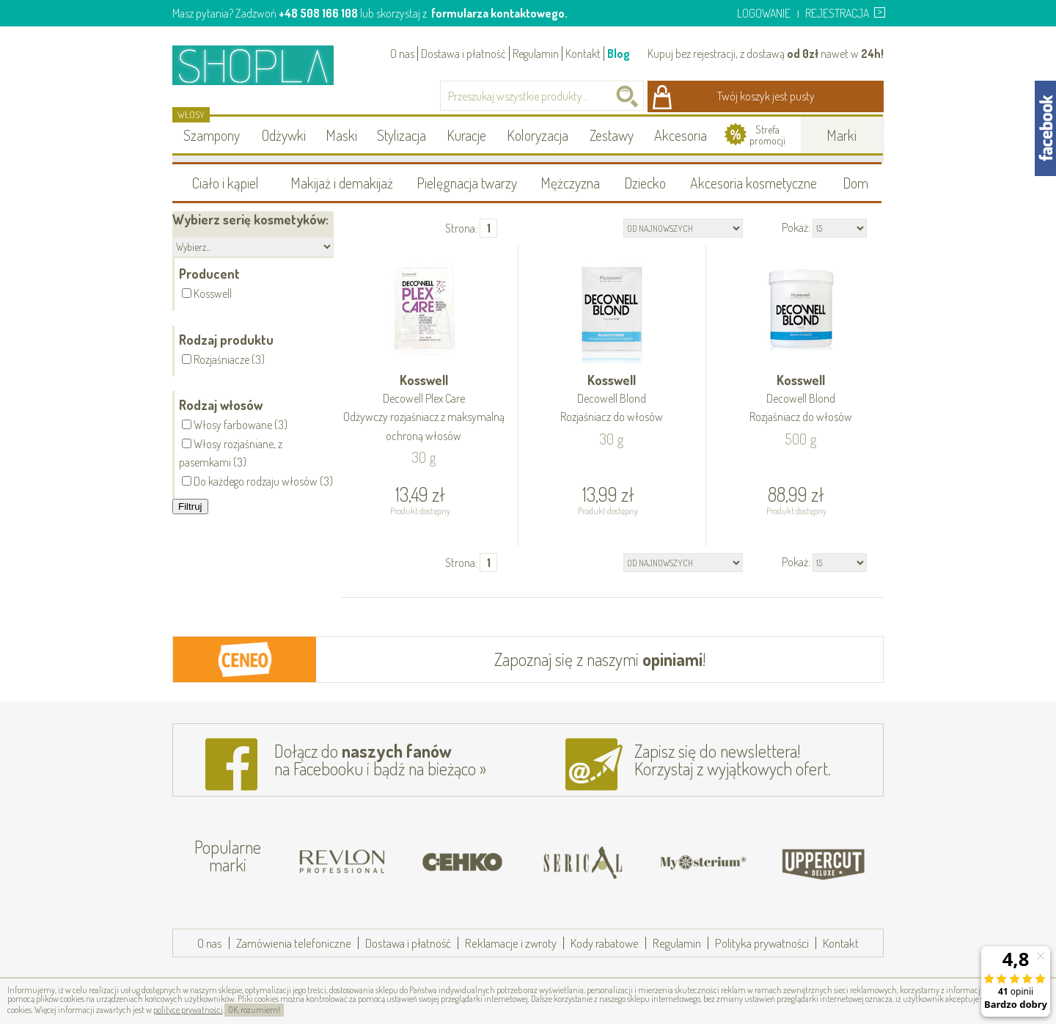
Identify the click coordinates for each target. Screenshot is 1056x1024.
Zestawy (612, 135)
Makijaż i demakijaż (341, 182)
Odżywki (284, 135)
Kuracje (466, 135)
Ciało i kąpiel (225, 182)
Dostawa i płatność (463, 53)
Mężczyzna (570, 182)
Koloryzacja (537, 135)
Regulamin (536, 53)
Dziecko (645, 182)
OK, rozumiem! (254, 1009)
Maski (341, 135)
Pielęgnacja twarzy (467, 182)
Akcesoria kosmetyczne (753, 182)
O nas (402, 53)
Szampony (211, 135)
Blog (618, 53)
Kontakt (583, 53)
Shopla (262, 65)
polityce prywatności (188, 1009)
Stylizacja (401, 135)
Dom (855, 182)
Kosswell (424, 408)
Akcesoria (680, 135)
